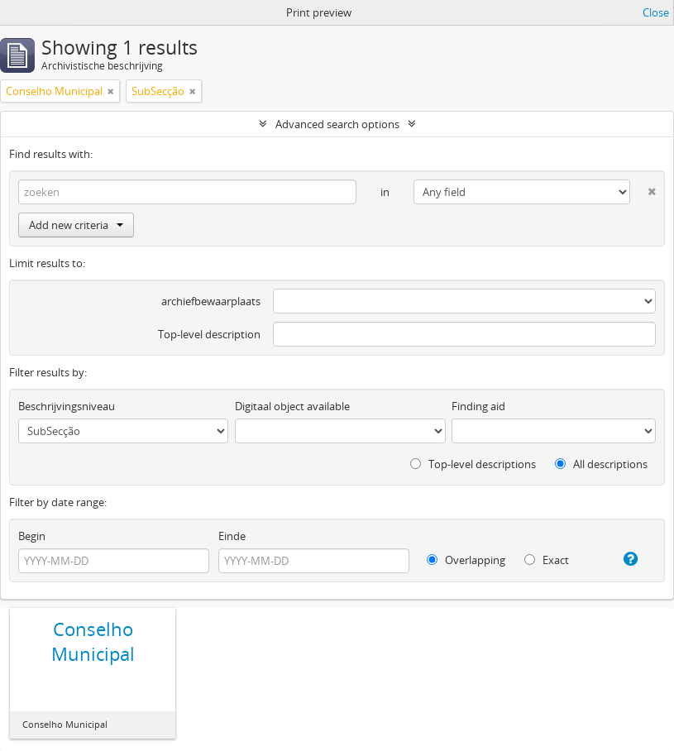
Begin (31, 536)
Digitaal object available (292, 406)
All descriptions (601, 464)
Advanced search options (337, 124)
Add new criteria (76, 225)
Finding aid (478, 406)
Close (656, 12)
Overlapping (466, 559)
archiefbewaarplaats (211, 301)
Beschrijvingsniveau (66, 406)
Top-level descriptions (473, 464)
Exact (546, 559)
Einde (232, 536)
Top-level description (209, 334)
